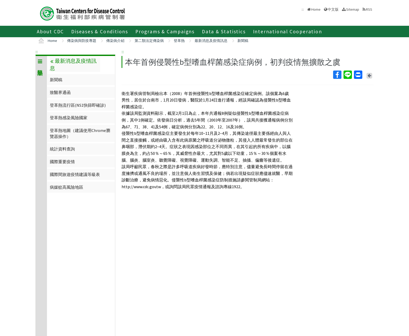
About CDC (50, 31)
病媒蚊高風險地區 (66, 187)
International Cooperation (287, 31)
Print (357, 75)
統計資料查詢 (62, 148)
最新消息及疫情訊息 (211, 40)
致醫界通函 (60, 92)
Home (316, 9)
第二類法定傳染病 (149, 40)
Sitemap (352, 9)
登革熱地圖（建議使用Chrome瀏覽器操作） (80, 133)
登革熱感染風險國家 (68, 117)
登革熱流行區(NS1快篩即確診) (78, 105)
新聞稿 (242, 40)
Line (347, 75)
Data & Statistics (224, 31)
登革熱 (179, 40)
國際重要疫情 (62, 161)
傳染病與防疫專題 (81, 40)
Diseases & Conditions (99, 31)
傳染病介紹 (115, 40)
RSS (369, 9)
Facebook (337, 75)
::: (36, 51)
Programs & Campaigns (165, 31)
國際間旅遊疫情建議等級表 (75, 174)
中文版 (333, 9)
